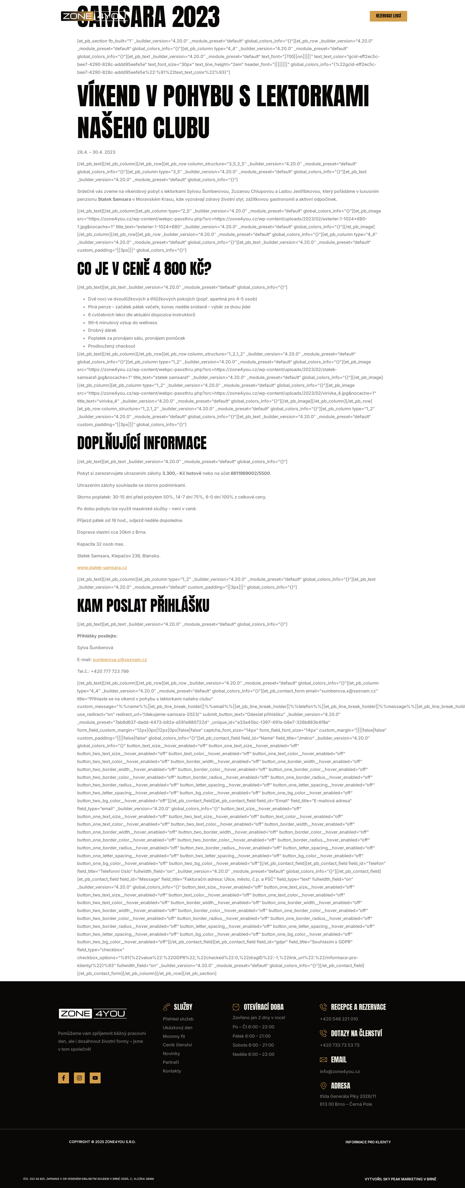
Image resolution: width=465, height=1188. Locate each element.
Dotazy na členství (351, 1033)
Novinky (301, 16)
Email (333, 1060)
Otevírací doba (258, 1007)
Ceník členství (272, 16)
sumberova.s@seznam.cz (120, 659)
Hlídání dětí (239, 16)
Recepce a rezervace (353, 1007)
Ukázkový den (208, 16)
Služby (177, 16)
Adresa (335, 1086)
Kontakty (349, 16)
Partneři (324, 16)
